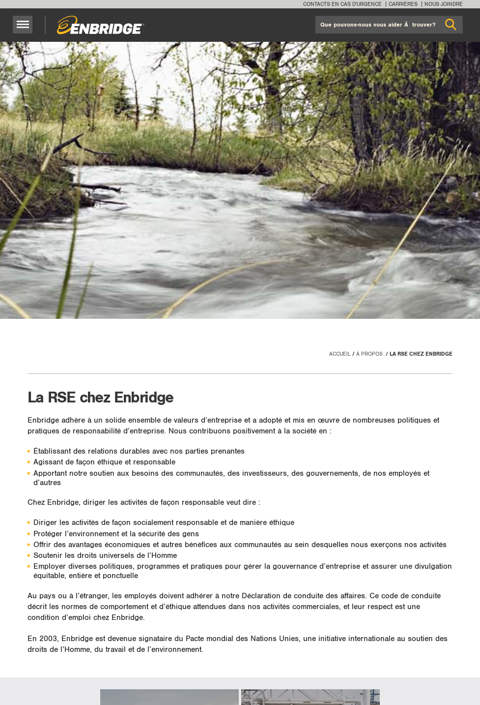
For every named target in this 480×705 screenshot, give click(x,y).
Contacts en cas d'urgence (342, 4)
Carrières (403, 4)
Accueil (340, 354)
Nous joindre (443, 4)
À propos (370, 354)
